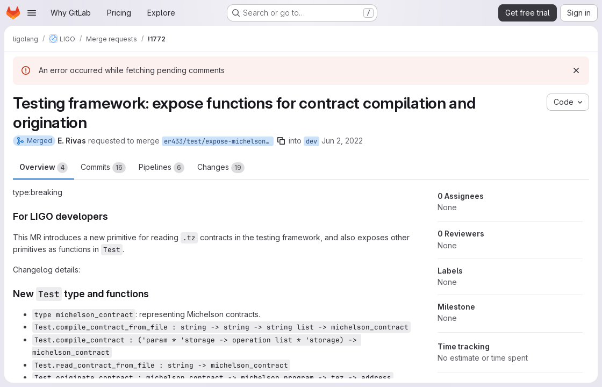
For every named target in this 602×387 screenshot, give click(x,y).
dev (311, 141)
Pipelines (161, 167)
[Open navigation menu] (31, 13)
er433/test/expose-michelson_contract (219, 141)
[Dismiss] (576, 70)
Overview (43, 167)
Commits (103, 167)
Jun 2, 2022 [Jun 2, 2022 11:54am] (342, 140)
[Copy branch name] (281, 140)
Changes (221, 167)
